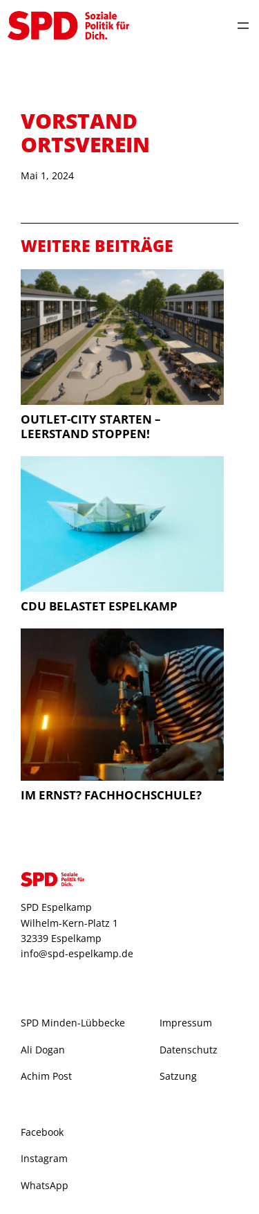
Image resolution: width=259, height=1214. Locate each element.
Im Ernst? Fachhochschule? (111, 795)
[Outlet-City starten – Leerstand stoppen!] (122, 338)
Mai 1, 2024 (47, 175)
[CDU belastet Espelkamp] (122, 525)
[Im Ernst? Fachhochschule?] (122, 706)
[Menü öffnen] (243, 25)
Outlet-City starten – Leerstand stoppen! (91, 426)
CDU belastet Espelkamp (99, 606)
